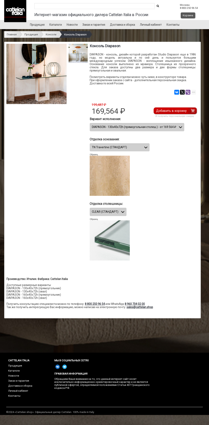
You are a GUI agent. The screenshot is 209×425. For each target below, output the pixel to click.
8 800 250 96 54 (95, 303)
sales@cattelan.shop (140, 307)
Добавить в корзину (171, 111)
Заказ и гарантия (93, 24)
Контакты (172, 24)
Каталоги (55, 24)
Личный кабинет (151, 24)
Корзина (188, 15)
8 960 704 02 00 (135, 303)
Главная (12, 34)
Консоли (51, 34)
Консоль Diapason (75, 34)
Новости (72, 24)
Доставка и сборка (122, 24)
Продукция (37, 24)
